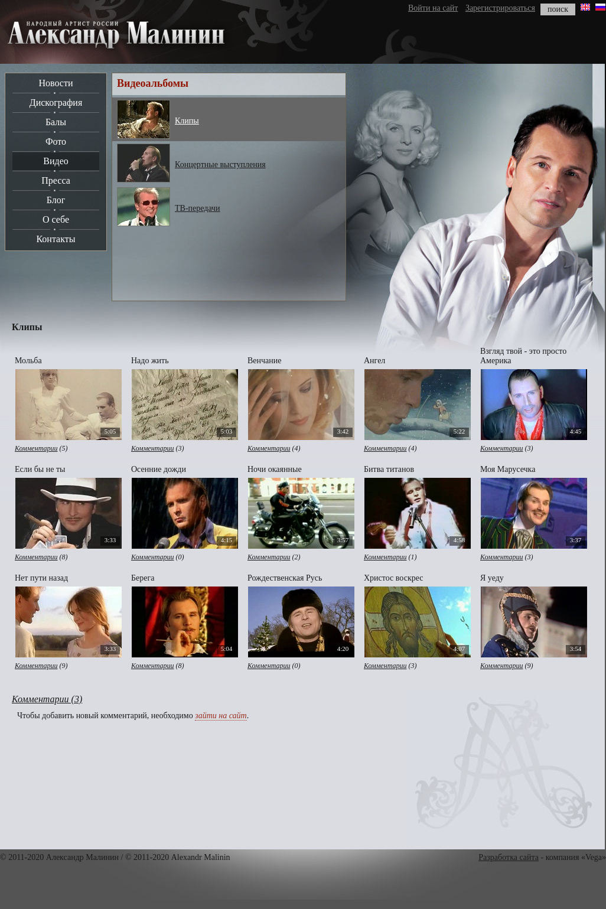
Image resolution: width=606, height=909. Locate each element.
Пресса (55, 180)
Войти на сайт (433, 8)
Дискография (56, 102)
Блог (56, 200)
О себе (56, 219)
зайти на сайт (220, 715)
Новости (55, 83)
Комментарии (36, 448)
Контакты (55, 239)
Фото (55, 141)
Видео (55, 161)
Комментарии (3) (47, 699)
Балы (55, 122)
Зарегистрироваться (500, 8)
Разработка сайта (508, 857)
